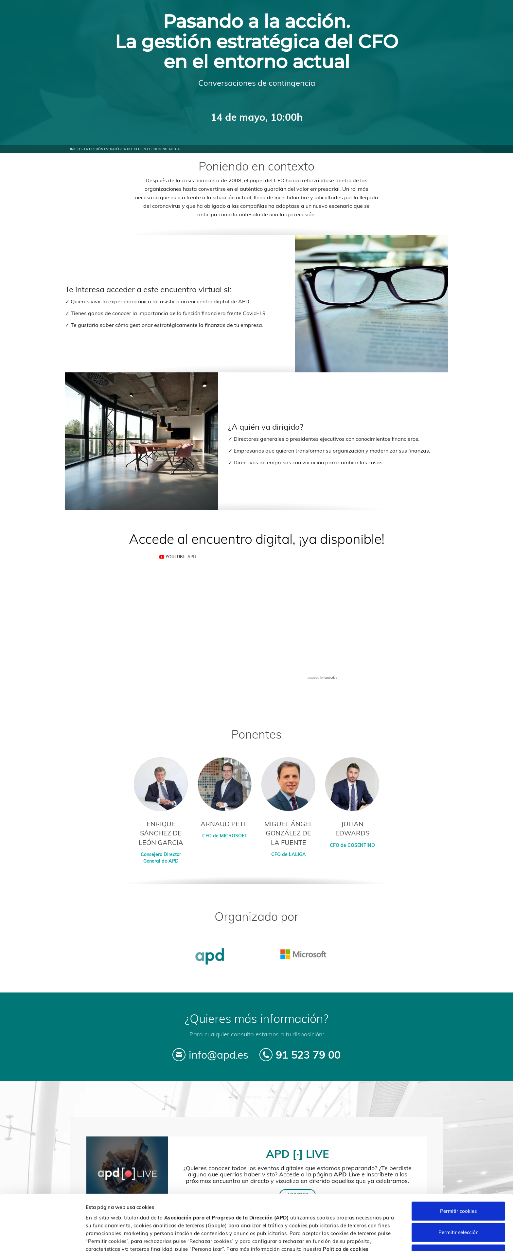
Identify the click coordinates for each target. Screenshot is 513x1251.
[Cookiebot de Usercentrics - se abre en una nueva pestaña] (42, 1238)
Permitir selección (458, 1200)
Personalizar (347, 1238)
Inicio (75, 149)
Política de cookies (345, 1217)
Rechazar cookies (458, 1222)
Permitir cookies (458, 1179)
